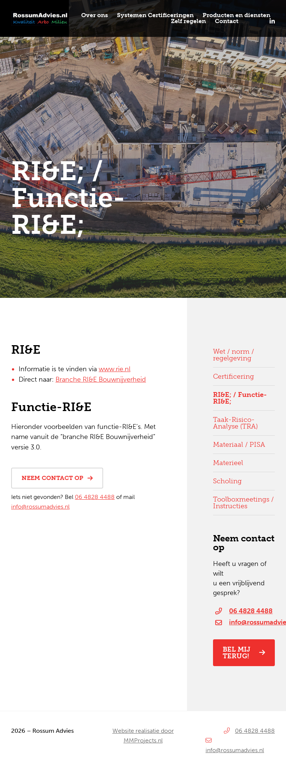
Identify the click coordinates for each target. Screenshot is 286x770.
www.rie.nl (114, 369)
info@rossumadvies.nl (40, 506)
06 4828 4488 (95, 496)
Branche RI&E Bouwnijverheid (100, 379)
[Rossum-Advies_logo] (40, 14)
